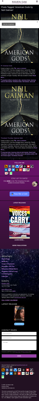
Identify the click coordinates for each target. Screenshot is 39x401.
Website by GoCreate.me (8, 388)
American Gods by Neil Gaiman (19, 152)
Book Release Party (7, 289)
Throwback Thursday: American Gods (12, 138)
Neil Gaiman (25, 81)
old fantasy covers (29, 154)
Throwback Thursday (17, 155)
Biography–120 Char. (8, 266)
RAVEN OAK (19, 2)
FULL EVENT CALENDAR (9, 300)
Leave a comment (21, 68)
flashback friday (17, 81)
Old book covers (19, 154)
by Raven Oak (9, 384)
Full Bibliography (7, 274)
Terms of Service (25, 351)
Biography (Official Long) (9, 271)
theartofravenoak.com (21, 365)
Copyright (5, 276)
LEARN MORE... (19, 240)
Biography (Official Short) (10, 269)
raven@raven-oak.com (20, 297)
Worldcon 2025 (5, 283)
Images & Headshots (8, 264)
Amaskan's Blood (7, 80)
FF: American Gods (6, 65)
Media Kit (4, 261)
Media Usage (6, 259)
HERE (8, 181)
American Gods (26, 80)
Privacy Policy (17, 351)
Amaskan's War (16, 80)
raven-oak (32, 81)
